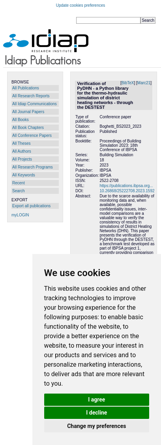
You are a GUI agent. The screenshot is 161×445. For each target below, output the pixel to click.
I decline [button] (96, 412)
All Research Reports (30, 96)
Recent (18, 183)
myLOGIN (20, 215)
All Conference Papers (32, 135)
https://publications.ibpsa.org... (126, 186)
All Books (20, 119)
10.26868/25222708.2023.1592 (126, 191)
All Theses (21, 143)
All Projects (22, 159)
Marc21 (143, 83)
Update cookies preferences (80, 5)
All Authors (21, 151)
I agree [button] (96, 399)
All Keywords (23, 175)
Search (18, 191)
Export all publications (31, 206)
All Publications (25, 88)
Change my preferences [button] (96, 426)
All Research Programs (32, 167)
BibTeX (128, 83)
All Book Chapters (28, 127)
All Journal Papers (28, 112)
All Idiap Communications (34, 104)
